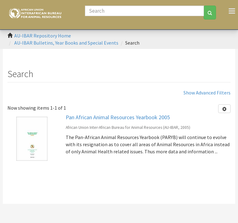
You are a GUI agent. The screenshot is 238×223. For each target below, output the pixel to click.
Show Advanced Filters (207, 93)
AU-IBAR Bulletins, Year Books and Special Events (66, 43)
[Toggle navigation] (232, 11)
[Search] (144, 11)
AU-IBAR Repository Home (42, 36)
